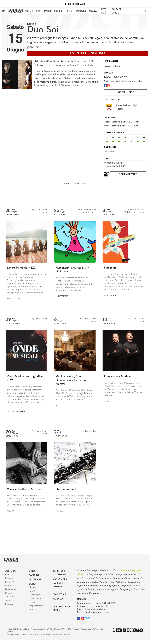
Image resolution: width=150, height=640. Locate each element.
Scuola (32, 587)
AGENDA (93, 11)
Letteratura (10, 589)
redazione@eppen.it (97, 606)
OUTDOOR (58, 11)
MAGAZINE (81, 11)
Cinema (9, 578)
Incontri (9, 586)
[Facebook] (105, 85)
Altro (31, 609)
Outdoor (35, 580)
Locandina (109, 152)
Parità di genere (58, 585)
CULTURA (29, 11)
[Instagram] (108, 85)
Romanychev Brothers (118, 376)
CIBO (38, 11)
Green (32, 602)
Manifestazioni (14, 299)
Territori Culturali (59, 573)
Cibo (32, 571)
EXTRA (69, 11)
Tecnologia (34, 595)
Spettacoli (10, 597)
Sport (32, 591)
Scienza (9, 604)
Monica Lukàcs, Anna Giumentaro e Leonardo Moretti (71, 380)
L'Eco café (60, 579)
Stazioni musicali (66, 489)
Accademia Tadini (113, 162)
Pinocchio (110, 268)
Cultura (10, 571)
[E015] (87, 618)
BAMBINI (47, 11)
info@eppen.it (96, 603)
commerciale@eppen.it (98, 609)
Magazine (59, 594)
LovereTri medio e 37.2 (21, 268)
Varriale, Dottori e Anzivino (24, 489)
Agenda (58, 599)
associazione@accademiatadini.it (127, 81)
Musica (31, 24)
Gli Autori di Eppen (61, 609)
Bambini (34, 575)
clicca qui (105, 612)
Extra (32, 584)
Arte (106, 296)
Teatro (8, 600)
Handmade (35, 598)
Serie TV (9, 582)
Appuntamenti (36, 606)
